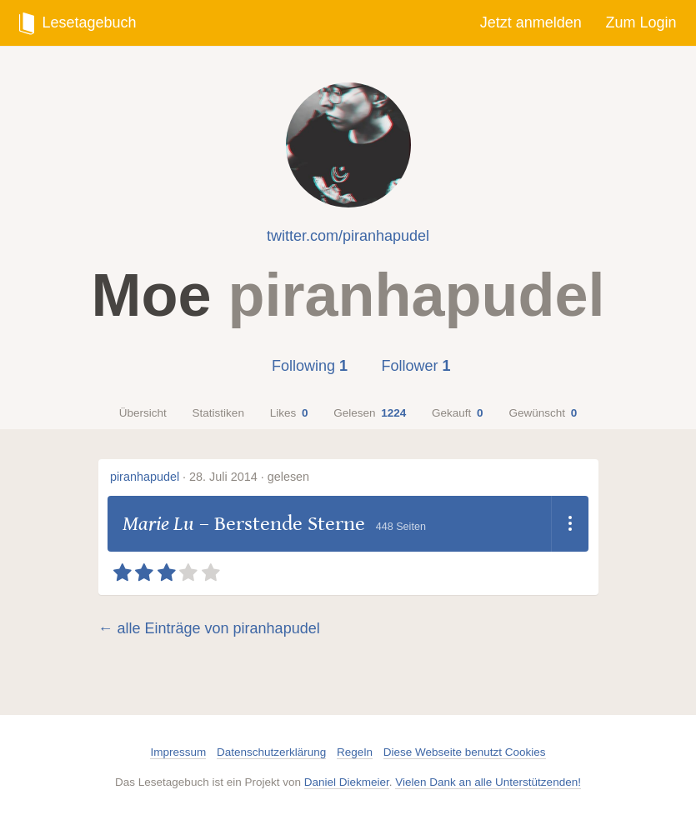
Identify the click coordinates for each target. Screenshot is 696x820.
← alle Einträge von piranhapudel (209, 628)
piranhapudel (144, 476)
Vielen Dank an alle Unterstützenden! (488, 782)
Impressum (178, 752)
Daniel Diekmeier (346, 782)
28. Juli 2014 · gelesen (249, 476)
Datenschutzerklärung (271, 752)
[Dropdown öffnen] (569, 524)
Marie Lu (158, 524)
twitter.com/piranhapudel (348, 236)
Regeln (355, 752)
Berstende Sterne (289, 524)
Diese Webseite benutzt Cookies (464, 752)
